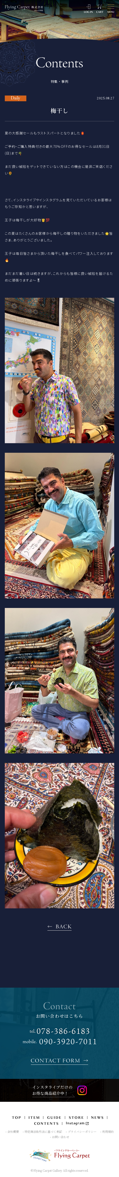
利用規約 (108, 1131)
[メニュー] (111, 8)
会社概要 (13, 1131)
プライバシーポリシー (82, 1131)
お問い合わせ (60, 1137)
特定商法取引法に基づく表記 (43, 1131)
